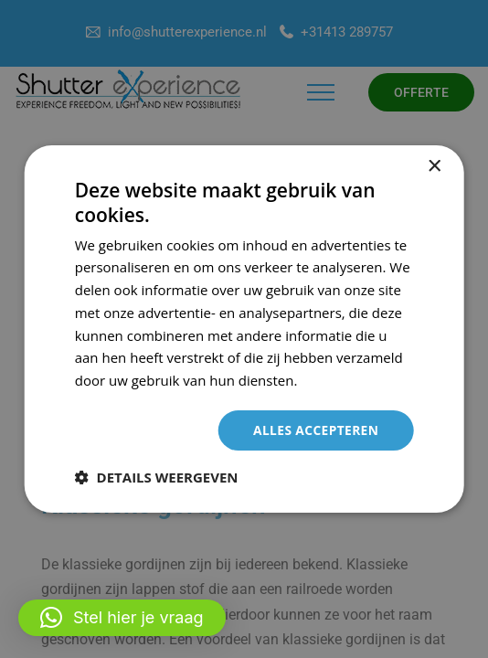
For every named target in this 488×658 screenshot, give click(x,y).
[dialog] (244, 329)
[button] (122, 618)
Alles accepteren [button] (315, 430)
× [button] (433, 167)
